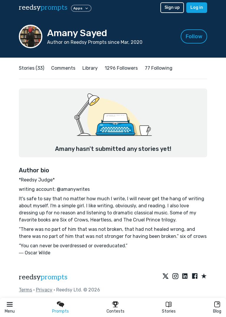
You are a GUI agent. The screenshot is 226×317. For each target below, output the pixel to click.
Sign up (172, 7)
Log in (196, 7)
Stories (169, 311)
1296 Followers (121, 68)
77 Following (158, 68)
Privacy (44, 290)
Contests (115, 311)
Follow (194, 36)
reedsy (43, 277)
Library (90, 68)
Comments (63, 68)
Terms (25, 290)
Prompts (60, 311)
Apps (81, 8)
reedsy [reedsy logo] (43, 7)
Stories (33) (31, 68)
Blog (217, 311)
